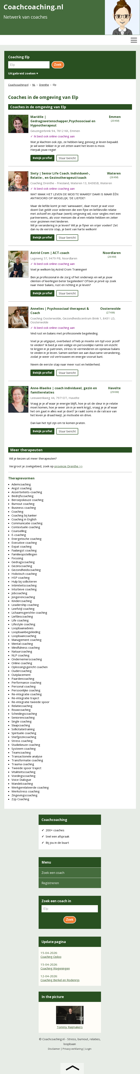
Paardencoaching (23, 679)
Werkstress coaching (26, 791)
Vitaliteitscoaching (23, 772)
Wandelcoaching (22, 783)
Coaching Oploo (51, 957)
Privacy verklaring (73, 1048)
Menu (46, 862)
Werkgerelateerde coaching (30, 787)
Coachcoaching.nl (53, 1039)
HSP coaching (21, 577)
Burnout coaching (23, 504)
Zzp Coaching (20, 799)
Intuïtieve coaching (24, 589)
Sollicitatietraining (23, 729)
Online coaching (22, 663)
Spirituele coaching (24, 733)
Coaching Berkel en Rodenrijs (60, 980)
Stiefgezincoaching (24, 737)
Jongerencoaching (23, 597)
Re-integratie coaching (27, 694)
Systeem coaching (24, 748)
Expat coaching (22, 546)
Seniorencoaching (23, 717)
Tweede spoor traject (26, 768)
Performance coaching (26, 682)
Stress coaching (22, 741)
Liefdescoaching (22, 616)
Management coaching (27, 640)
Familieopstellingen (24, 554)
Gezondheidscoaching (26, 570)
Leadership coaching (25, 605)
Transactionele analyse (27, 756)
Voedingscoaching (23, 776)
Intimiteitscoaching (24, 585)
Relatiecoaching (22, 706)
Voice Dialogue (21, 780)
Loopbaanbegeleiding (26, 632)
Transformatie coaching (27, 760)
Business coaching (24, 508)
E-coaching (19, 535)
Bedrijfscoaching (23, 496)
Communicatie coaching (27, 523)
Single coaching (22, 721)
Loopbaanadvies (23, 628)
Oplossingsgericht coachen (30, 667)
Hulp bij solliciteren (24, 581)
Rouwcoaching (21, 710)
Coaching (17, 511)
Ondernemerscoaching (27, 659)
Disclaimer (54, 1048)
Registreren (50, 883)
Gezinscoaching (22, 566)
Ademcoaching (21, 484)
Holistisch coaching (24, 574)
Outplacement (21, 675)
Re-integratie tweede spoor (31, 702)
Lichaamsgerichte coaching (29, 612)
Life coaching (20, 620)
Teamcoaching (21, 752)
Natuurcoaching (22, 651)
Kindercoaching (22, 601)
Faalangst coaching (24, 550)
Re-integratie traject (25, 698)
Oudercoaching (22, 671)
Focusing (17, 558)
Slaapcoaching (21, 725)
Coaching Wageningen (55, 968)
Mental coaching (22, 644)
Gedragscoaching (23, 562)
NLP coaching (20, 655)
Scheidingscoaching (24, 713)
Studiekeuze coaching (26, 745)
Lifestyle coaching (23, 624)
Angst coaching (22, 488)
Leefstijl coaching (23, 609)
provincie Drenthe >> (68, 466)
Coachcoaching (54, 819)
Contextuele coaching (26, 527)
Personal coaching (24, 686)
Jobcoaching (19, 593)
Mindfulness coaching (26, 647)
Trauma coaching (23, 764)
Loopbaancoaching (24, 636)
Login (88, 1048)
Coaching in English (24, 519)
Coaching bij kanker (24, 515)
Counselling (19, 531)
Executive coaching (24, 542)
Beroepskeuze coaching (27, 500)
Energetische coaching (27, 539)
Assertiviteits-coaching (27, 492)
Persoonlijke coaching (26, 690)
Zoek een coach (53, 873)
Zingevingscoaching (24, 795)
